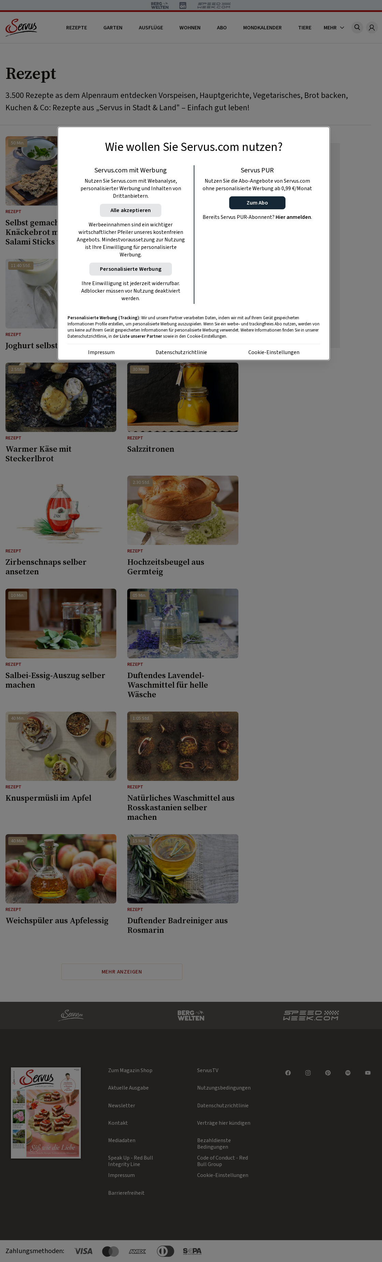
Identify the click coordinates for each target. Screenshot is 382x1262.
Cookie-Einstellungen (273, 352)
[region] (193, 243)
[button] (257, 202)
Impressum (101, 352)
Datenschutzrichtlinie (181, 352)
